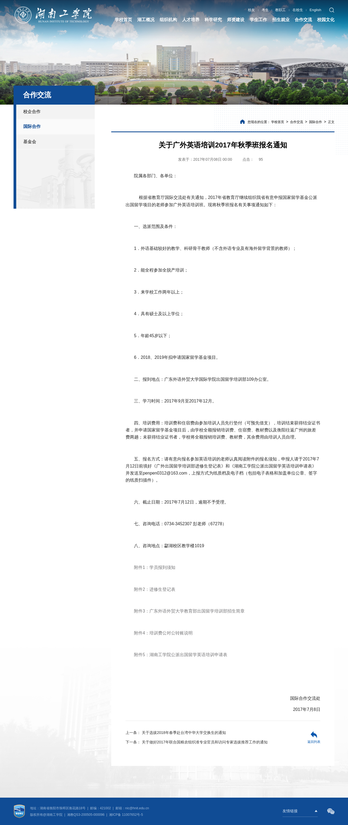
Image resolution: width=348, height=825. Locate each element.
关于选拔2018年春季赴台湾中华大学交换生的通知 (176, 732)
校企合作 (32, 111)
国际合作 (32, 126)
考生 (265, 9)
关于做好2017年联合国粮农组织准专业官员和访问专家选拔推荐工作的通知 (197, 742)
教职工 (280, 9)
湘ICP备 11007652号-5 (125, 815)
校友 (251, 9)
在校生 (298, 9)
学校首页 (277, 122)
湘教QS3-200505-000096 (86, 815)
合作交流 (296, 122)
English (315, 9)
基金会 (29, 141)
